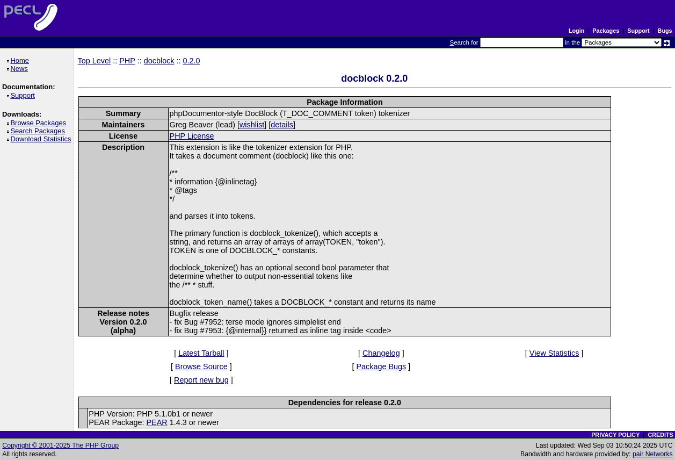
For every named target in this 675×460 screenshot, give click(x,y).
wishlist (251, 124)
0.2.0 (191, 60)
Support (638, 30)
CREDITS (660, 435)
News (20, 68)
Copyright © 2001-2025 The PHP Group (60, 445)
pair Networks (653, 454)
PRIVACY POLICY (615, 435)
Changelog (381, 353)
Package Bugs (381, 366)
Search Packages (39, 131)
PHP (127, 60)
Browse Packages (40, 123)
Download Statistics (42, 139)
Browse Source (201, 366)
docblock (159, 60)
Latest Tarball (201, 353)
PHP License (192, 136)
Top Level (94, 60)
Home (21, 60)
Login (576, 30)
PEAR (157, 422)
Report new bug (201, 380)
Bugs (665, 30)
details (282, 124)
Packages (605, 30)
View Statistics (554, 353)
